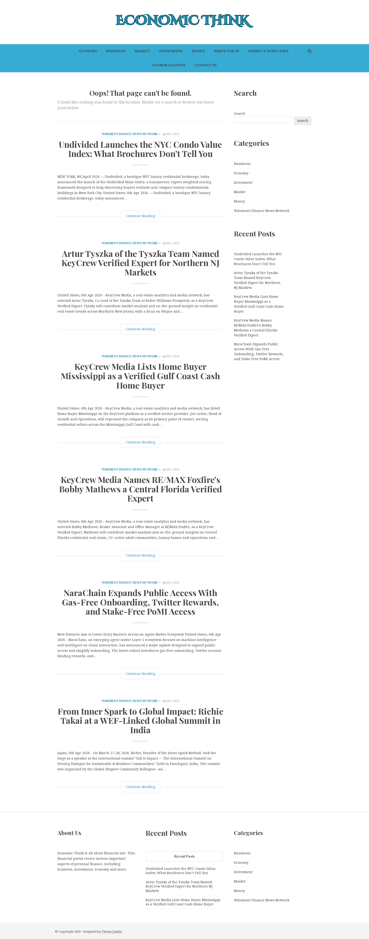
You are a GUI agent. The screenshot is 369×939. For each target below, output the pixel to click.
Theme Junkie (112, 931)
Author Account (168, 65)
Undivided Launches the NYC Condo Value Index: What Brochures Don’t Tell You (140, 149)
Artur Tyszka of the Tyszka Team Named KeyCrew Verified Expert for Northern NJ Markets (140, 263)
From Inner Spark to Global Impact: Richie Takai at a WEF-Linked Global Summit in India (140, 720)
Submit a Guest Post (268, 51)
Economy (88, 51)
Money (198, 51)
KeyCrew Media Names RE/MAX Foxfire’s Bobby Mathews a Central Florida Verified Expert (140, 489)
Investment (171, 51)
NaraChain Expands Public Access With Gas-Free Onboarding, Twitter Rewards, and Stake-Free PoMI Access (140, 602)
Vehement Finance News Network (129, 134)
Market (142, 51)
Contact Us (205, 65)
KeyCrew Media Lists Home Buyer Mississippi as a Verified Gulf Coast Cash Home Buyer (140, 375)
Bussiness (116, 51)
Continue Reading (140, 216)
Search (239, 113)
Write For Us (226, 51)
